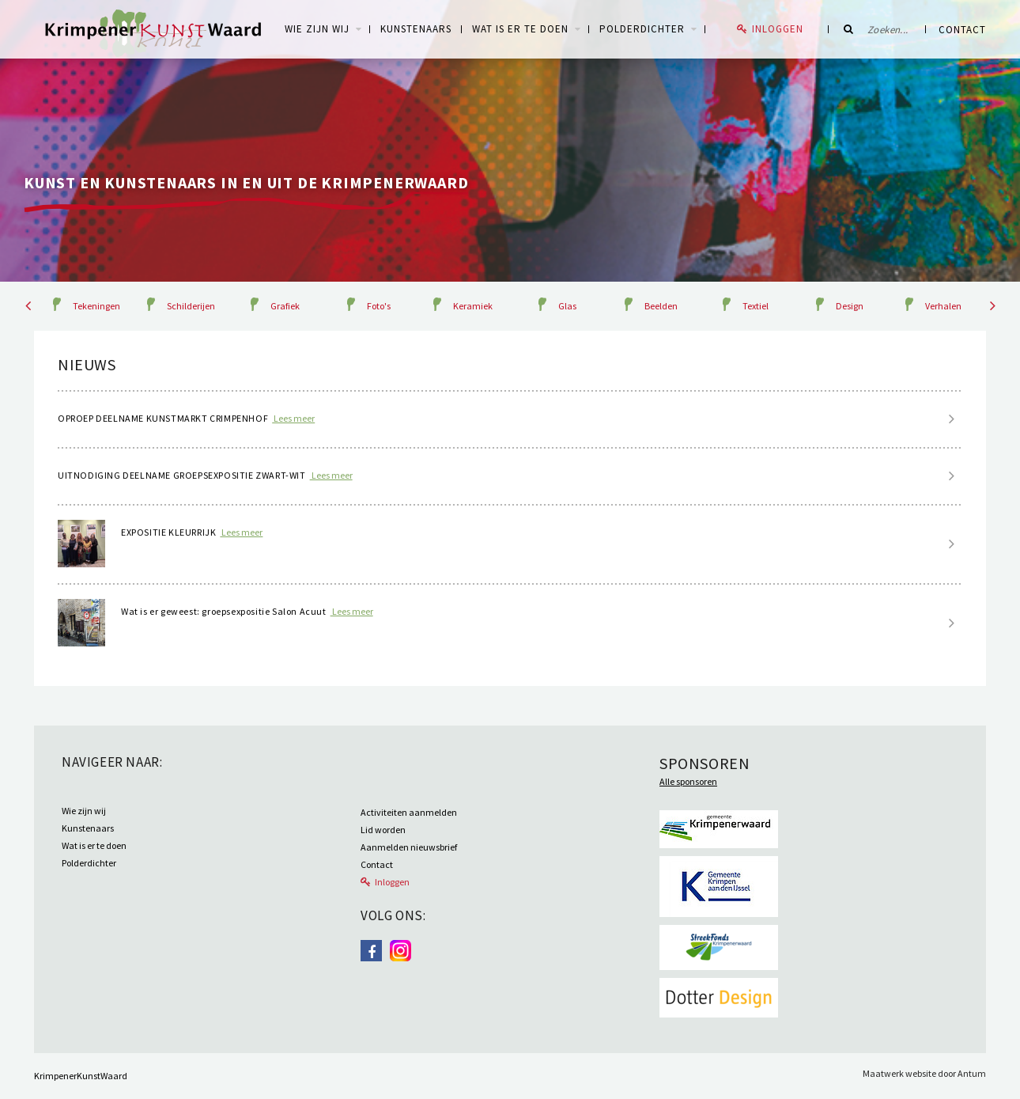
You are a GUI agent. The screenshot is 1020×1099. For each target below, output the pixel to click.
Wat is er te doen (520, 29)
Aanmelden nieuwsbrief (409, 847)
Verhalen (943, 306)
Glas (567, 306)
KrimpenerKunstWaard (80, 1076)
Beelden (661, 306)
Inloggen (777, 29)
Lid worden (383, 830)
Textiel (755, 306)
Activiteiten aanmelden (409, 812)
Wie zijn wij (84, 811)
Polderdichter (642, 29)
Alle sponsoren (688, 781)
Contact (962, 29)
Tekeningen (96, 306)
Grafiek (285, 306)
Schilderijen (191, 306)
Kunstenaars (415, 29)
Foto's (379, 306)
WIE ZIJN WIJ (317, 29)
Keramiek (473, 306)
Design (849, 306)
